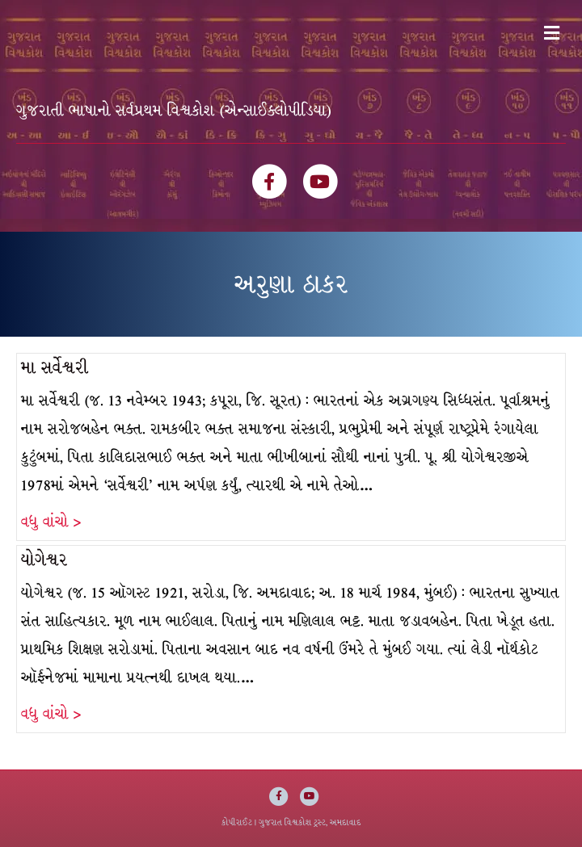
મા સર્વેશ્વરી (54, 367)
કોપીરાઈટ (236, 822)
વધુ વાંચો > (51, 522)
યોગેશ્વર (44, 559)
